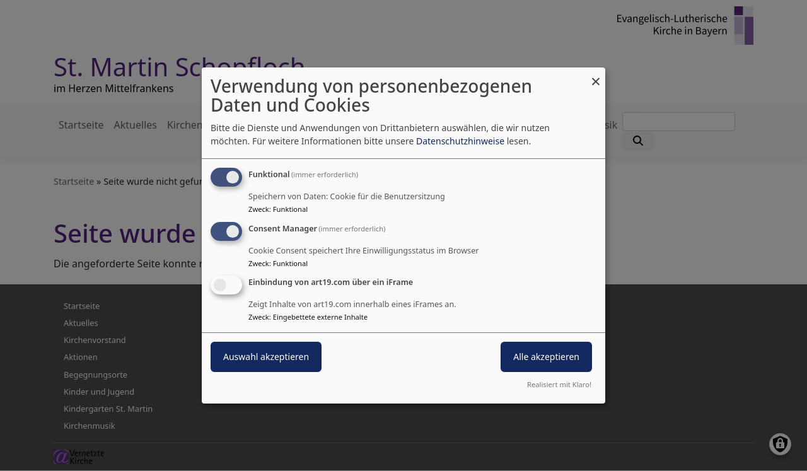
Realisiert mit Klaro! (559, 384)
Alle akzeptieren (546, 357)
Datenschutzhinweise (460, 141)
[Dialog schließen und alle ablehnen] (595, 75)
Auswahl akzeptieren (266, 357)
